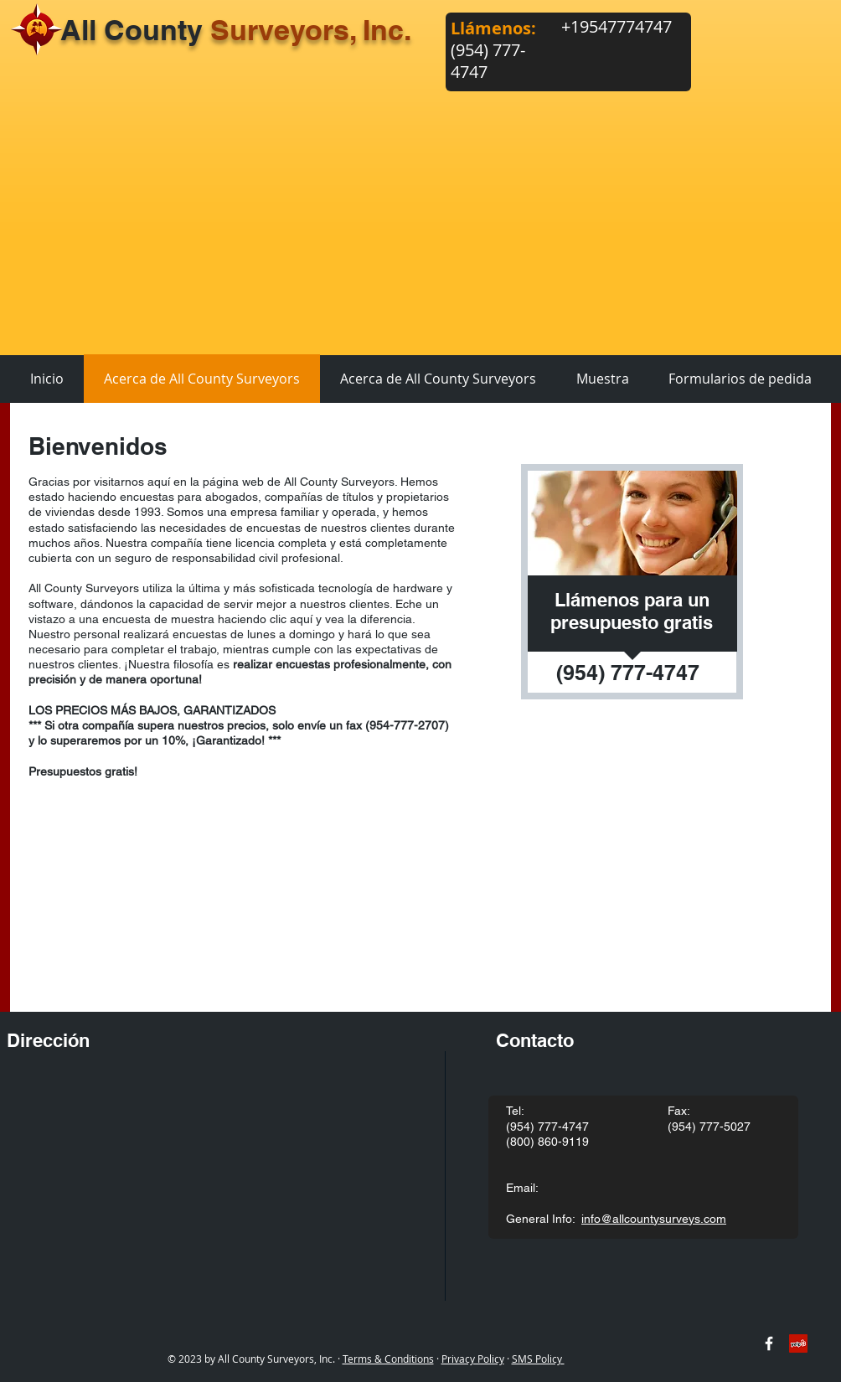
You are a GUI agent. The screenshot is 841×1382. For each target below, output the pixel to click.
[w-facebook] (769, 1343)
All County (235, 30)
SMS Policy (538, 1358)
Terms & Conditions (388, 1358)
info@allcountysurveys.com (653, 1218)
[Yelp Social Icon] (798, 1343)
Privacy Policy (472, 1358)
